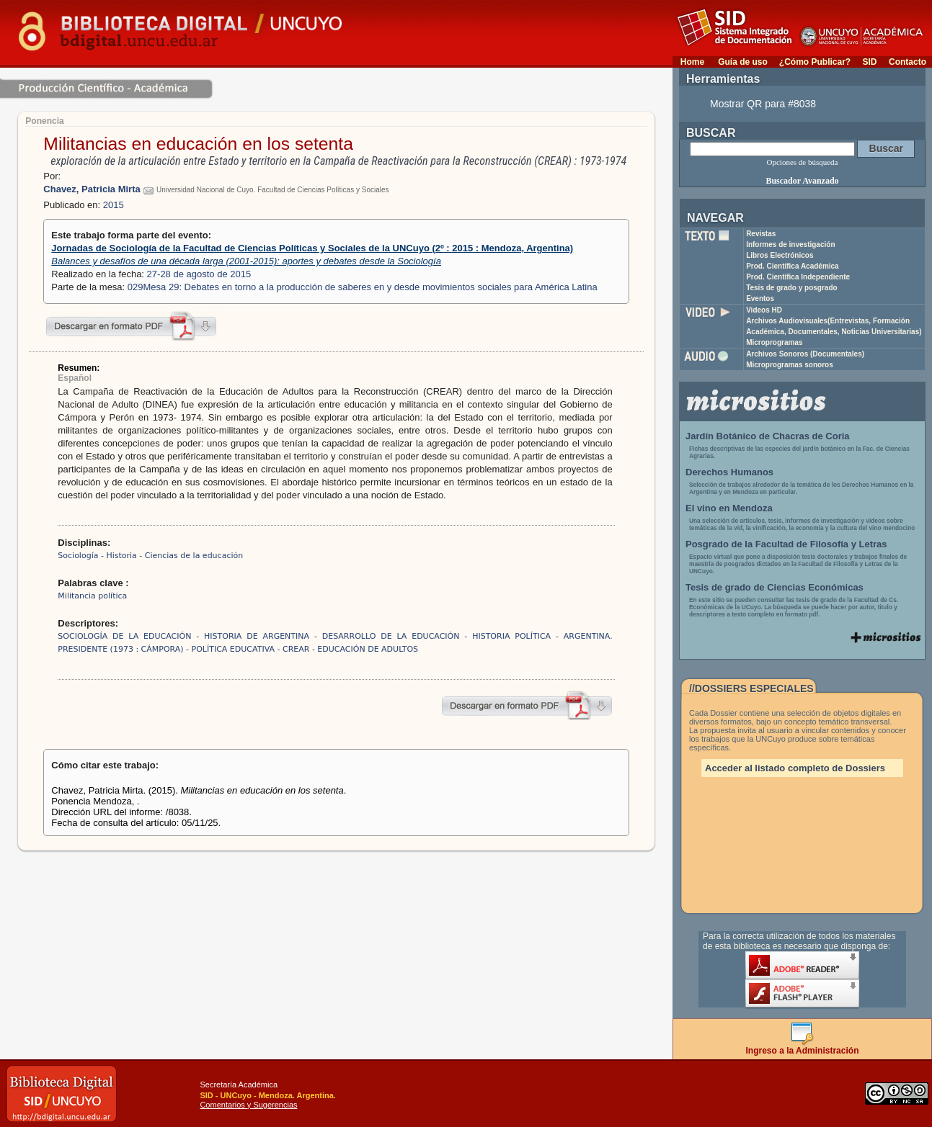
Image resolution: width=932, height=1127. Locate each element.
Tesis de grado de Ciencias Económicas (774, 587)
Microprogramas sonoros (789, 365)
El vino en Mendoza (729, 508)
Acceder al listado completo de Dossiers (795, 768)
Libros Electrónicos (779, 255)
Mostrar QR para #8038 (763, 103)
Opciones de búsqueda (802, 162)
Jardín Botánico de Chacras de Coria (767, 436)
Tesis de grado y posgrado (792, 288)
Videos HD (764, 310)
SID (869, 62)
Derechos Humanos (729, 472)
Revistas (761, 234)
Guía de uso (743, 62)
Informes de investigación (790, 244)
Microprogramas (774, 342)
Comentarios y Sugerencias (248, 1104)
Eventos (760, 298)
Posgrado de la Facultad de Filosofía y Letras (786, 544)
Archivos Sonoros (805, 354)
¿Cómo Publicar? (815, 62)
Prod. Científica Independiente (798, 277)
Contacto (907, 62)
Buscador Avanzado (801, 181)
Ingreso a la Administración (802, 1047)
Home (692, 62)
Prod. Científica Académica (792, 266)
